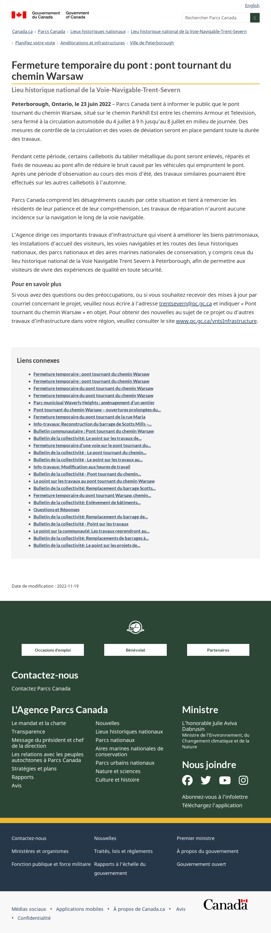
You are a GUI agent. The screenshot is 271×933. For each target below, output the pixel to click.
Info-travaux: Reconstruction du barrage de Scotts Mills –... (93, 424)
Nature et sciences (118, 771)
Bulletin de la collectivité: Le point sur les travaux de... (88, 438)
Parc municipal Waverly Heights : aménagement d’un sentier (94, 402)
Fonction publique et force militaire (51, 864)
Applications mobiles (79, 909)
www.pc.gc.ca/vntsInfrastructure (216, 320)
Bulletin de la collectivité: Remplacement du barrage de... (91, 516)
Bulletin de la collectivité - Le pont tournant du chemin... (90, 452)
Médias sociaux (29, 909)
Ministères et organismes (40, 851)
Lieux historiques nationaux (98, 31)
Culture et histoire (117, 779)
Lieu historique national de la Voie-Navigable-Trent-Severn (189, 31)
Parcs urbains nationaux (125, 762)
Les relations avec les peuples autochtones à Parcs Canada (48, 757)
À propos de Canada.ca (139, 909)
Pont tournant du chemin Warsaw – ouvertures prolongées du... (97, 409)
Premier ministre (196, 838)
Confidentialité (34, 918)
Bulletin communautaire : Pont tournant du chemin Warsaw (94, 431)
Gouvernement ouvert (201, 864)
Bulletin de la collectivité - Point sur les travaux (81, 524)
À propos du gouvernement (208, 851)
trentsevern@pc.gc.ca (185, 303)
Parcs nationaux (115, 740)
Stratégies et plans (34, 768)
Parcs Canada (51, 31)
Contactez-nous (29, 838)
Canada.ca (22, 31)
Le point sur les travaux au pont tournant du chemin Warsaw (94, 481)
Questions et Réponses (56, 509)
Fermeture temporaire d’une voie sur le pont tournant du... (92, 445)
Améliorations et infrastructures (92, 43)
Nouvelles (108, 723)
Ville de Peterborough (152, 43)
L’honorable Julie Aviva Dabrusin (216, 735)
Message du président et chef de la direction (48, 742)
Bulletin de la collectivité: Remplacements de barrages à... (91, 538)
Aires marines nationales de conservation (129, 751)
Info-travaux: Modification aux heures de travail (82, 467)
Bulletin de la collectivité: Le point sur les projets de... (87, 545)
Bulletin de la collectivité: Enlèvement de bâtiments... (87, 502)
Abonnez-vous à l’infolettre (215, 796)
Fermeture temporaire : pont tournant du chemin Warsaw (91, 374)
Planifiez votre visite (35, 43)
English (252, 5)
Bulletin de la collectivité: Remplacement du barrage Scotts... (95, 488)
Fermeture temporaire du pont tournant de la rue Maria (89, 417)
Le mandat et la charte (39, 723)
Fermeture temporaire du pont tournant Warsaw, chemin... (92, 495)
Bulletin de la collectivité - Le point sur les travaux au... (88, 459)
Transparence (28, 731)
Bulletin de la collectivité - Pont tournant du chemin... (87, 474)
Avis (17, 785)
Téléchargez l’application (212, 805)
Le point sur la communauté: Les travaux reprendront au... (92, 531)
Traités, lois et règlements (123, 851)
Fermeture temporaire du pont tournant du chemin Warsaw (93, 388)
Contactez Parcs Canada (41, 688)
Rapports (23, 777)
